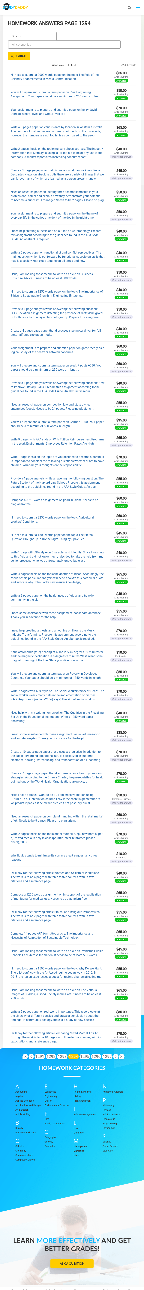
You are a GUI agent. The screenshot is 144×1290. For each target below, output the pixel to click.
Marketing (79, 1131)
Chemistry (20, 1131)
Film (46, 1099)
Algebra (19, 1077)
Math (76, 1136)
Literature (79, 1113)
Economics (50, 1072)
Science (107, 1122)
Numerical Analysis (113, 1072)
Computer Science (25, 1140)
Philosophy (108, 1086)
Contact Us (124, 1271)
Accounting (21, 1072)
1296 (96, 1037)
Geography (50, 1117)
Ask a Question (72, 1244)
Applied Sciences (24, 1081)
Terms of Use (84, 1275)
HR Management (82, 1081)
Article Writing (22, 1095)
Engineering (50, 1077)
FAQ (105, 1271)
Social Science (110, 1126)
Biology (19, 1108)
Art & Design (21, 1090)
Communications (24, 1135)
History (77, 1077)
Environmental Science (56, 1086)
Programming (110, 1104)
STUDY (22, 7)
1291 (39, 1037)
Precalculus (109, 1099)
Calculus (20, 1126)
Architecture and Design (28, 1086)
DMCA (62, 1275)
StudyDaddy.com (81, 1280)
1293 (62, 1037)
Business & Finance (25, 1113)
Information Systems (85, 1095)
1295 (84, 1037)
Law (76, 1108)
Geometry (49, 1126)
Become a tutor (84, 1271)
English (48, 1081)
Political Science (111, 1095)
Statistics (108, 1131)
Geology (48, 1122)
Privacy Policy (40, 1275)
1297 (107, 1037)
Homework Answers (23, 1271)
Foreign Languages (54, 1104)
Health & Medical (83, 1072)
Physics (107, 1090)
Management (81, 1127)
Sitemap (107, 1275)
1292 (51, 1037)
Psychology (109, 1108)
